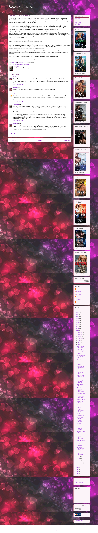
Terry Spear (77, 24)
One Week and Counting (80, 347)
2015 (77, 318)
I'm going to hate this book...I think (81, 372)
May (78, 456)
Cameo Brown (16, 64)
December (80, 332)
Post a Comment (14, 133)
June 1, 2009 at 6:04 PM (18, 84)
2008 (77, 467)
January (79, 465)
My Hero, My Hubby (80, 402)
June (78, 344)
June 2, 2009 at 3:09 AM (18, 131)
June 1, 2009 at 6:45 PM (18, 91)
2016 (77, 316)
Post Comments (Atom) (42, 144)
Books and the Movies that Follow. (80, 368)
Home (40, 140)
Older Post (67, 140)
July (78, 342)
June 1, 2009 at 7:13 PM (18, 101)
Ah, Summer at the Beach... (80, 414)
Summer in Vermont (79, 421)
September (80, 338)
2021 (77, 310)
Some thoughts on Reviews (80, 360)
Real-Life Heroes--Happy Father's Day (80, 389)
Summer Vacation (79, 424)
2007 (77, 469)
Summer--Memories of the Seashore (81, 410)
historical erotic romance (24, 64)
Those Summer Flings (80, 418)
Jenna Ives (77, 21)
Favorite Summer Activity (79, 428)
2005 (77, 473)
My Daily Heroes (81, 399)
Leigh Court (77, 19)
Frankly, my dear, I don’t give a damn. (80, 437)
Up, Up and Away (80, 363)
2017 (77, 314)
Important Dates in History (81, 453)
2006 (77, 471)
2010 (77, 328)
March (79, 460)
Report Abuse (79, 520)
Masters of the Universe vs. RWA (80, 377)
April (78, 458)
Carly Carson (15, 94)
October (79, 336)
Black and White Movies (81, 444)
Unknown (78, 296)
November (80, 334)
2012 (77, 324)
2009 (77, 330)
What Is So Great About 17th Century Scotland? (80, 449)
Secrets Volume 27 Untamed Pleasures (81, 356)
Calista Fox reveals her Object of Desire (80, 351)
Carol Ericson (15, 77)
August (79, 340)
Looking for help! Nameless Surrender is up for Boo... (81, 395)
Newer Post (12, 140)
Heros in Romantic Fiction (80, 406)
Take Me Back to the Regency (81, 441)
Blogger (56, 530)
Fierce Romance (20, 6)
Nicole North (15, 87)
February (79, 463)
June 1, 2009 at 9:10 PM (18, 120)
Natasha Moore (78, 22)
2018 (77, 312)
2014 (77, 320)
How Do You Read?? (80, 385)
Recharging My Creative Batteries (80, 381)
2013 (77, 322)
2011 (77, 326)
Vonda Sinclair (78, 23)
